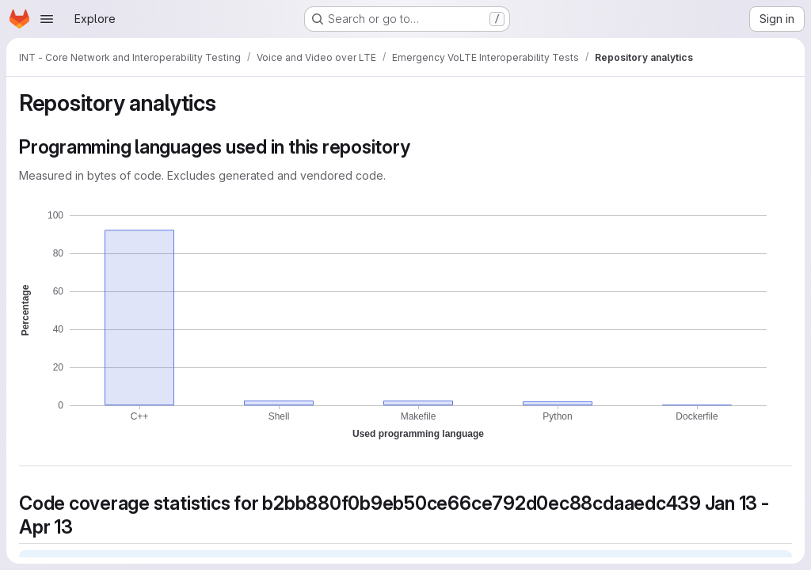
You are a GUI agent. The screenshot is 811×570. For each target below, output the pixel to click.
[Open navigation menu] (46, 19)
